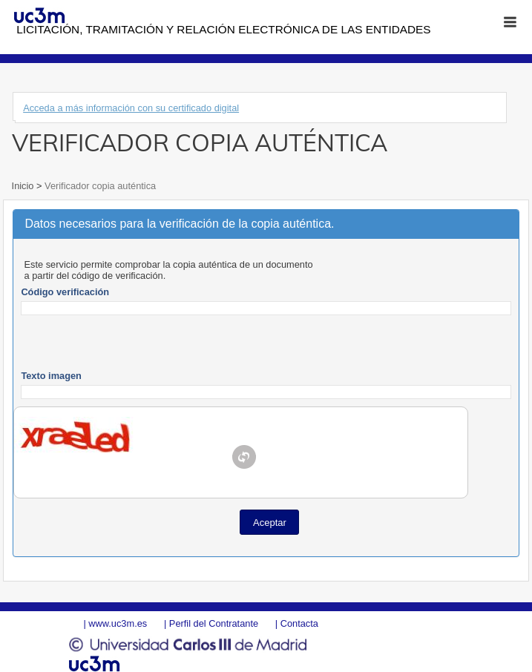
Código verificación (65, 291)
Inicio (24, 185)
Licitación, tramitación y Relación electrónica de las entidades (223, 29)
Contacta (299, 623)
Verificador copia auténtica (99, 185)
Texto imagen (51, 375)
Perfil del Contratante (213, 623)
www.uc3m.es (117, 623)
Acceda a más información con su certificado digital (131, 107)
